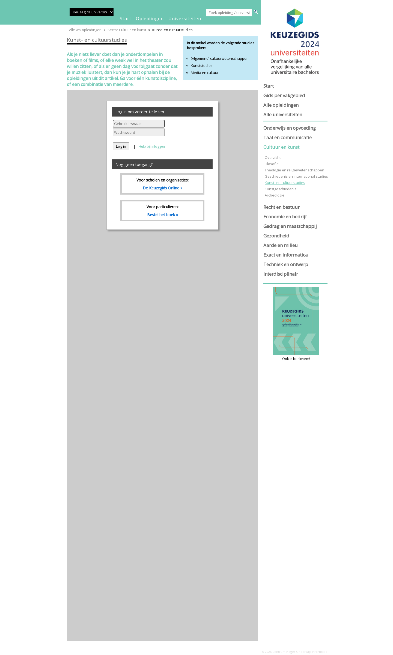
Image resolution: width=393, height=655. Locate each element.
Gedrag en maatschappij (290, 226)
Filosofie (272, 163)
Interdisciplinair (280, 274)
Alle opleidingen (281, 105)
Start (268, 86)
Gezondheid (276, 236)
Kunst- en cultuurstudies (285, 182)
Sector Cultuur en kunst (127, 29)
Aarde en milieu (280, 245)
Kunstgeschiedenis (280, 188)
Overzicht (273, 157)
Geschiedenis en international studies (296, 176)
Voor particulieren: (162, 210)
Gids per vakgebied (284, 95)
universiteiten (184, 19)
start (125, 19)
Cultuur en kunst (281, 147)
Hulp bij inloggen (152, 146)
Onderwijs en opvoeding (289, 128)
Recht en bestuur (281, 207)
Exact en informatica (285, 255)
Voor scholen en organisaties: (162, 183)
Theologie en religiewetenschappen (294, 170)
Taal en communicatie (287, 137)
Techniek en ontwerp (285, 264)
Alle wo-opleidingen (85, 29)
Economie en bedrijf (285, 216)
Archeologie (274, 195)
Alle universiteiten (282, 114)
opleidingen (150, 19)
